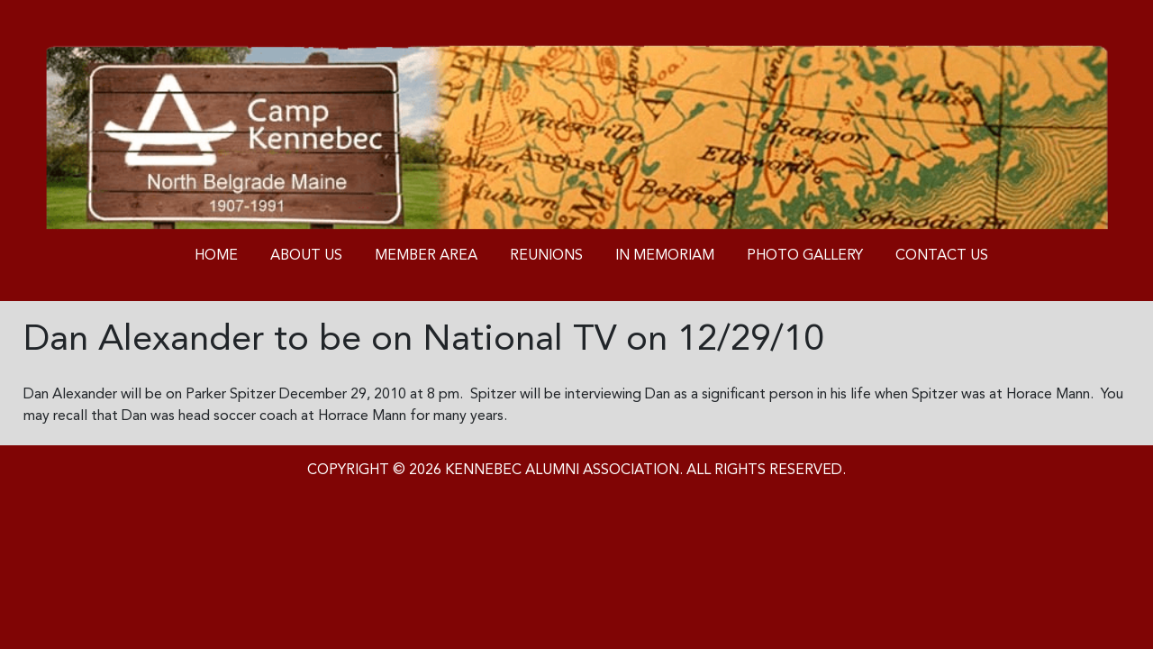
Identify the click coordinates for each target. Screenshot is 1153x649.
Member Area (426, 256)
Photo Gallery (805, 256)
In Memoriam (664, 256)
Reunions (546, 256)
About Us (306, 256)
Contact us (941, 256)
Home (216, 256)
